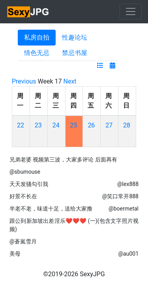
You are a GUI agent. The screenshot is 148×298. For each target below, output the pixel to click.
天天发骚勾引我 (28, 184)
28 (126, 125)
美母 (15, 254)
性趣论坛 (74, 37)
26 (91, 125)
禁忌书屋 (74, 53)
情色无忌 (36, 53)
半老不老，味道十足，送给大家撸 (50, 208)
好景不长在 (23, 196)
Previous (24, 81)
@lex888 (128, 184)
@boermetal (124, 208)
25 (73, 125)
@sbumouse (24, 172)
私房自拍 (36, 37)
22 (20, 125)
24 (56, 125)
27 (108, 125)
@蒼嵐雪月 (23, 241)
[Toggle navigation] (131, 11)
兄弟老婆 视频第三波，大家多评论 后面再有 (63, 159)
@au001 (128, 254)
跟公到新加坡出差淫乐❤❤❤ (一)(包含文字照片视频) (74, 225)
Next (70, 81)
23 (38, 125)
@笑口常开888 (120, 196)
